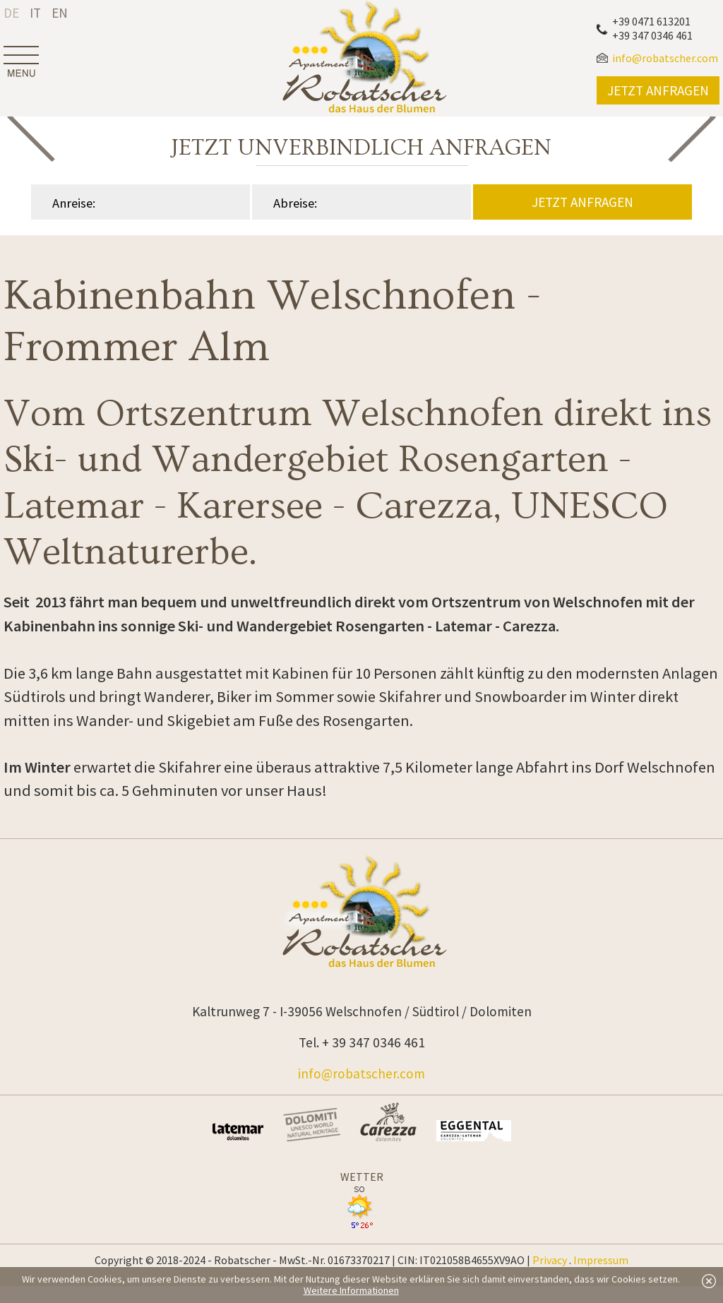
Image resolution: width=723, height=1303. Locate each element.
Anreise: (73, 203)
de (11, 12)
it (35, 12)
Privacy (549, 1260)
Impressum (600, 1260)
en (60, 12)
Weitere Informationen (351, 1290)
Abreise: (295, 203)
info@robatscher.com (361, 1073)
